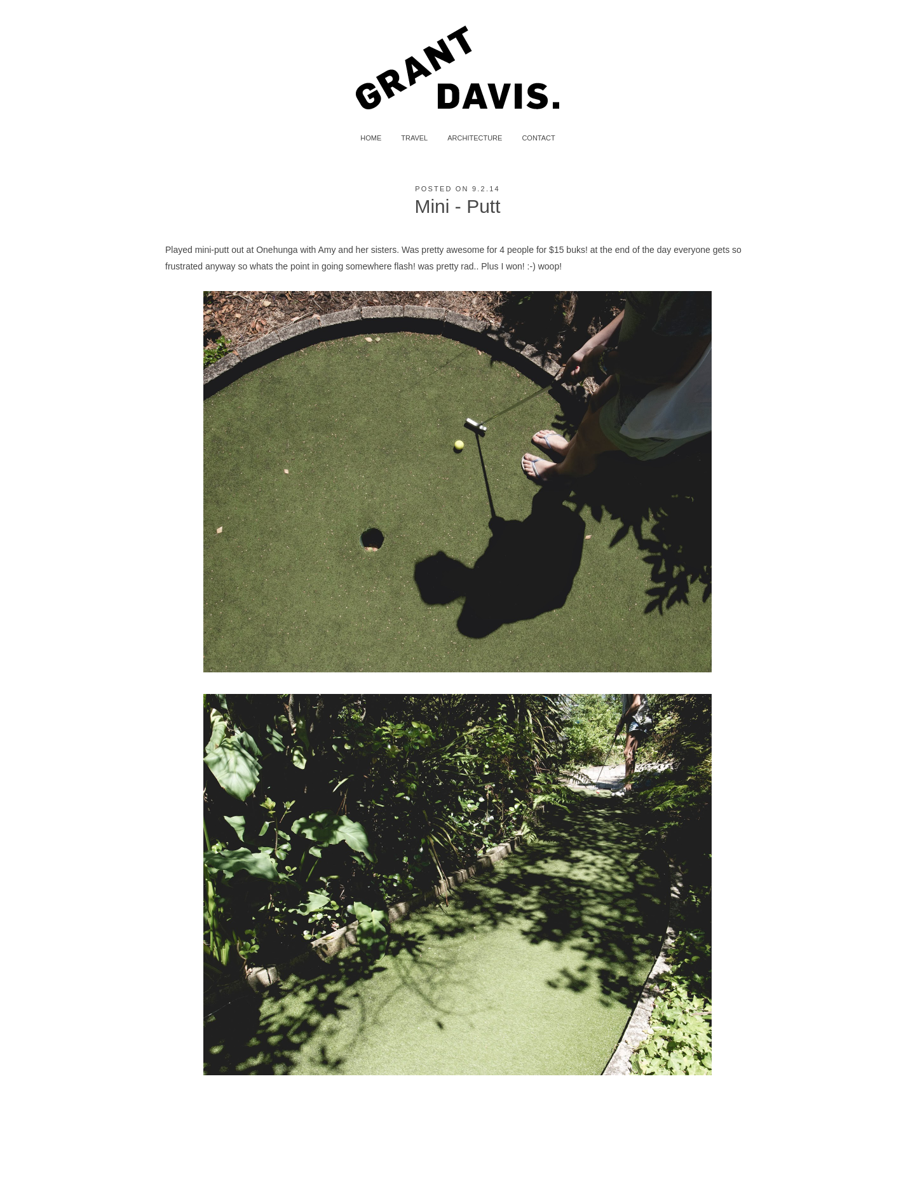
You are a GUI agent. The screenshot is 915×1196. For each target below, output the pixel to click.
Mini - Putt (457, 206)
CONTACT (538, 138)
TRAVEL (414, 138)
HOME (370, 138)
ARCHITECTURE (474, 138)
